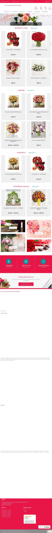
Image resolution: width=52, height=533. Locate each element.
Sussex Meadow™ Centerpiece (39, 78)
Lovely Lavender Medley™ (39, 140)
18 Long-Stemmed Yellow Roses (13, 112)
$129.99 (13, 54)
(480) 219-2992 (6, 1)
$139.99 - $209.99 (13, 145)
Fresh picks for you (26, 278)
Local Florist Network (19, 532)
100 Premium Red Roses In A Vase (38, 49)
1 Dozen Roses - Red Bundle (13, 49)
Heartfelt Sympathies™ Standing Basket (38, 208)
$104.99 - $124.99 (13, 213)
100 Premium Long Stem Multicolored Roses (39, 112)
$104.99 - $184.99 (39, 213)
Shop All (33, 28)
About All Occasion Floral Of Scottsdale (10, 291)
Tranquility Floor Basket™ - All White (13, 208)
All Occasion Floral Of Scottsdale (13, 5)
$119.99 (13, 117)
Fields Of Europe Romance (13, 78)
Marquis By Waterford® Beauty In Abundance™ (13, 141)
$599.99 (39, 54)
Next (50, 44)
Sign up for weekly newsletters (26, 284)
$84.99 (13, 83)
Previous (2, 44)
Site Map (25, 532)
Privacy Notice (11, 532)
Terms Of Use (4, 532)
